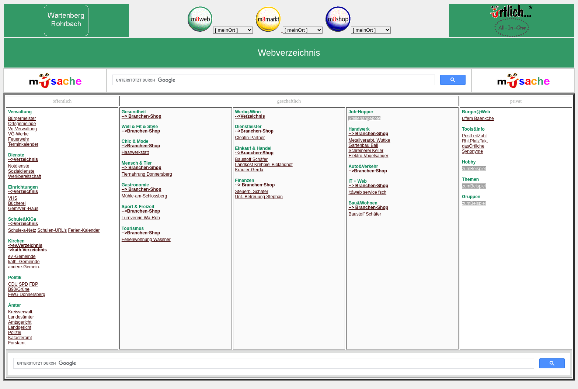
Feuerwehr (18, 139)
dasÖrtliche (473, 146)
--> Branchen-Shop (141, 116)
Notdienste (18, 166)
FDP (33, 284)
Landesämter (21, 317)
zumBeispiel (474, 168)
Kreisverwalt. (21, 311)
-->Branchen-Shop (141, 131)
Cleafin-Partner (250, 137)
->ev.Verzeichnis (25, 245)
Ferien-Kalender (84, 230)
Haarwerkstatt (135, 152)
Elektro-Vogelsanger (368, 155)
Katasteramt (20, 337)
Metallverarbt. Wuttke (369, 140)
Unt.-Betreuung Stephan (259, 196)
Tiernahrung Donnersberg (147, 174)
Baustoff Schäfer (251, 159)
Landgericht (19, 327)
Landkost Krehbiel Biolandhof (264, 164)
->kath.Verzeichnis (27, 249)
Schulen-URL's (52, 230)
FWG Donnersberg (26, 294)
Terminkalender (23, 144)
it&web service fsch (367, 192)
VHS (12, 198)
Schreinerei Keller (365, 150)
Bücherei (16, 203)
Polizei (14, 332)
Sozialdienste (21, 171)
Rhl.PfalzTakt (475, 141)
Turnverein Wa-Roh (141, 217)
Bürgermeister (22, 118)
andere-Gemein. (24, 266)
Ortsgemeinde (22, 123)
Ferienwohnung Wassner (146, 239)
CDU (13, 284)
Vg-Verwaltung (22, 128)
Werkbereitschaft (24, 176)
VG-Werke (18, 134)
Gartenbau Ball (363, 145)
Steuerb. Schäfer (251, 191)
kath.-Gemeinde (23, 261)
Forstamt (16, 342)
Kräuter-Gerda (249, 169)
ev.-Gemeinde (21, 256)
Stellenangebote (364, 118)
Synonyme (472, 151)
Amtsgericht (19, 322)
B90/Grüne (18, 289)
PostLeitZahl (474, 135)
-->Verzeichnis (23, 159)
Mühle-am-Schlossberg (144, 196)
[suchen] (273, 80)
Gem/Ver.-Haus (23, 208)
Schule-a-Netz (22, 230)
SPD (23, 284)
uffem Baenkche (478, 118)
